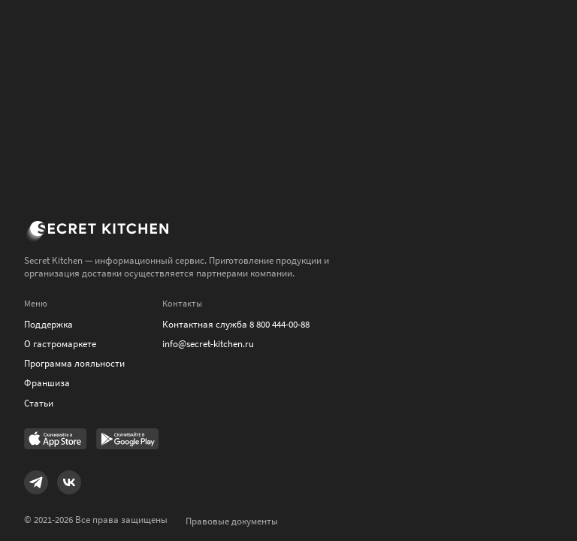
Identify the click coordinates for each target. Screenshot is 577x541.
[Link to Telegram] (36, 482)
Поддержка (48, 324)
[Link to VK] (69, 482)
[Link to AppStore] (55, 440)
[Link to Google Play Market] (127, 440)
